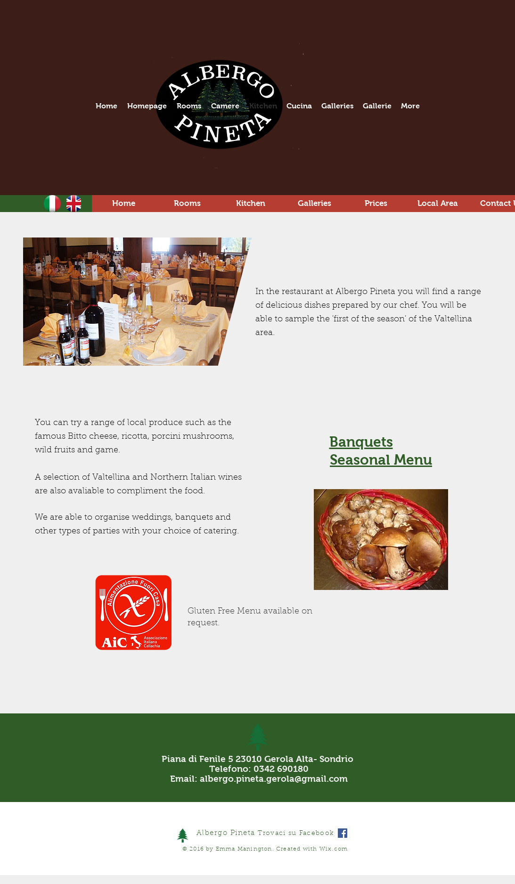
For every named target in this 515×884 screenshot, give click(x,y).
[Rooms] (187, 203)
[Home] (123, 203)
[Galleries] (314, 203)
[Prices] (376, 203)
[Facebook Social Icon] (342, 833)
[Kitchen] (251, 203)
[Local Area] (438, 203)
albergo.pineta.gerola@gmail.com (274, 779)
